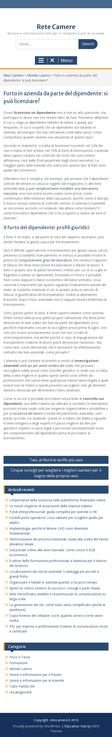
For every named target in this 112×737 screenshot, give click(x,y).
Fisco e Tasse (19, 657)
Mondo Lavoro (38, 75)
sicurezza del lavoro (27, 413)
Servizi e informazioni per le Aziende (36, 680)
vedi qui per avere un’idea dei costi (46, 365)
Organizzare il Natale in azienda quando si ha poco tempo (56, 582)
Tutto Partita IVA (22, 686)
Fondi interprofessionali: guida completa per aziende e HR (53, 512)
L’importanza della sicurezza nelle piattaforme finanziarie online (57, 500)
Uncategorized (20, 692)
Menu (55, 60)
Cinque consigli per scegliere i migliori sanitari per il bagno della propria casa (56, 473)
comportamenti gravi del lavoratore (45, 260)
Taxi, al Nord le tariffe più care (56, 459)
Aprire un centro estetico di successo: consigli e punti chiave (54, 588)
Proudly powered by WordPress (37, 726)
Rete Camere (56, 27)
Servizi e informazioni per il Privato (35, 674)
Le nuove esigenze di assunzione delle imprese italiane (50, 506)
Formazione (18, 663)
